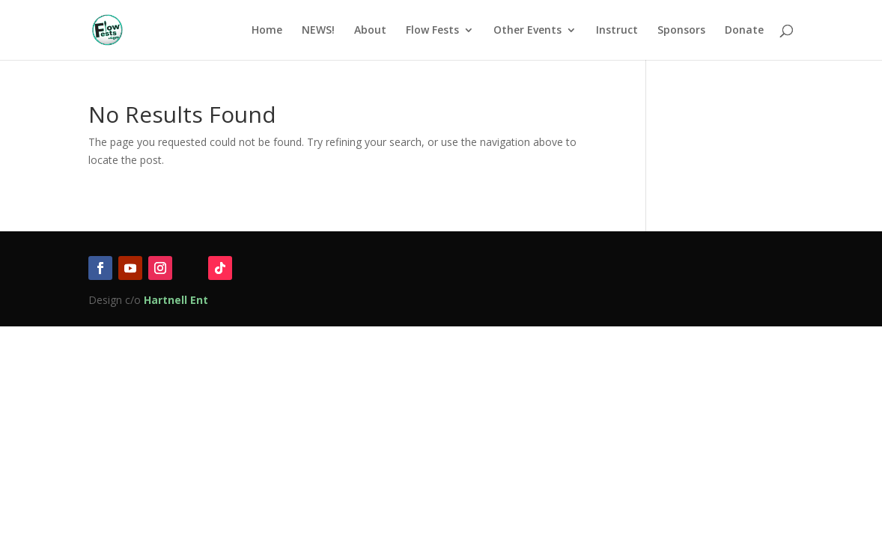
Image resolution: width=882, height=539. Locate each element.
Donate (744, 31)
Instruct (617, 31)
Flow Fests (432, 31)
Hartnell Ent (176, 300)
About (370, 31)
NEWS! (318, 31)
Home (267, 31)
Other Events (527, 31)
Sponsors (681, 31)
